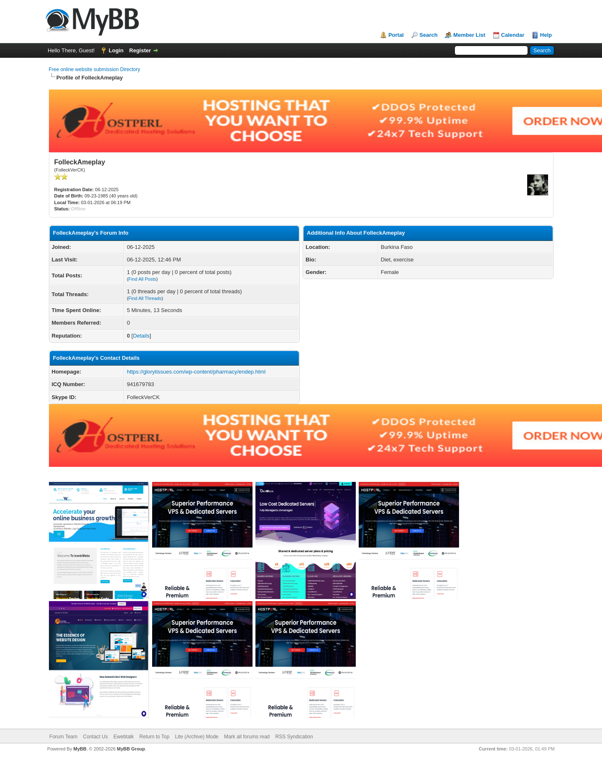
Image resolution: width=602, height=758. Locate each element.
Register (140, 50)
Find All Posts (142, 279)
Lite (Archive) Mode (197, 737)
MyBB (79, 748)
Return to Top (154, 737)
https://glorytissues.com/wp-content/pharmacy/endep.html (196, 372)
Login (116, 50)
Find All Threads (144, 298)
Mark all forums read (247, 737)
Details (141, 336)
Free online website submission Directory (94, 69)
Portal (396, 35)
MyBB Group (131, 748)
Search (428, 35)
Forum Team (63, 737)
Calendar (513, 35)
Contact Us (95, 737)
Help (546, 35)
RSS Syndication (294, 737)
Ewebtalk (123, 737)
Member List (469, 35)
